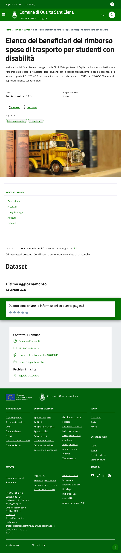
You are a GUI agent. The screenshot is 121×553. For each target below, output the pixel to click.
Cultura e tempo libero (44, 445)
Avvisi (93, 422)
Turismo (66, 453)
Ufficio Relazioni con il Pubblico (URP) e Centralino (16, 511)
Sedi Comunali (12, 545)
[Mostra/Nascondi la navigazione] (4, 14)
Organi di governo (14, 417)
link (75, 248)
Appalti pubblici (41, 431)
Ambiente (38, 422)
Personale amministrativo (18, 440)
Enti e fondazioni (13, 431)
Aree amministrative (15, 422)
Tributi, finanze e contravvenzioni (70, 447)
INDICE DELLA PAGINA (60, 192)
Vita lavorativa (69, 458)
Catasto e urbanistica (44, 440)
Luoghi (94, 445)
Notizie (94, 426)
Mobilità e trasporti (71, 431)
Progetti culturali (98, 455)
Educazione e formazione (45, 450)
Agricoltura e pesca (42, 417)
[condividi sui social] (13, 107)
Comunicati (96, 417)
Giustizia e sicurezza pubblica (71, 419)
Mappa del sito (38, 545)
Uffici (8, 426)
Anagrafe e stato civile (44, 426)
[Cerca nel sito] (112, 15)
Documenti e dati (13, 445)
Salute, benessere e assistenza (71, 438)
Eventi (94, 450)
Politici (9, 436)
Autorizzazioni (40, 436)
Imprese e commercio (72, 426)
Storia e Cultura (98, 459)
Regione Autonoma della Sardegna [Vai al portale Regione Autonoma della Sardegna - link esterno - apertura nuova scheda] (21, 4)
